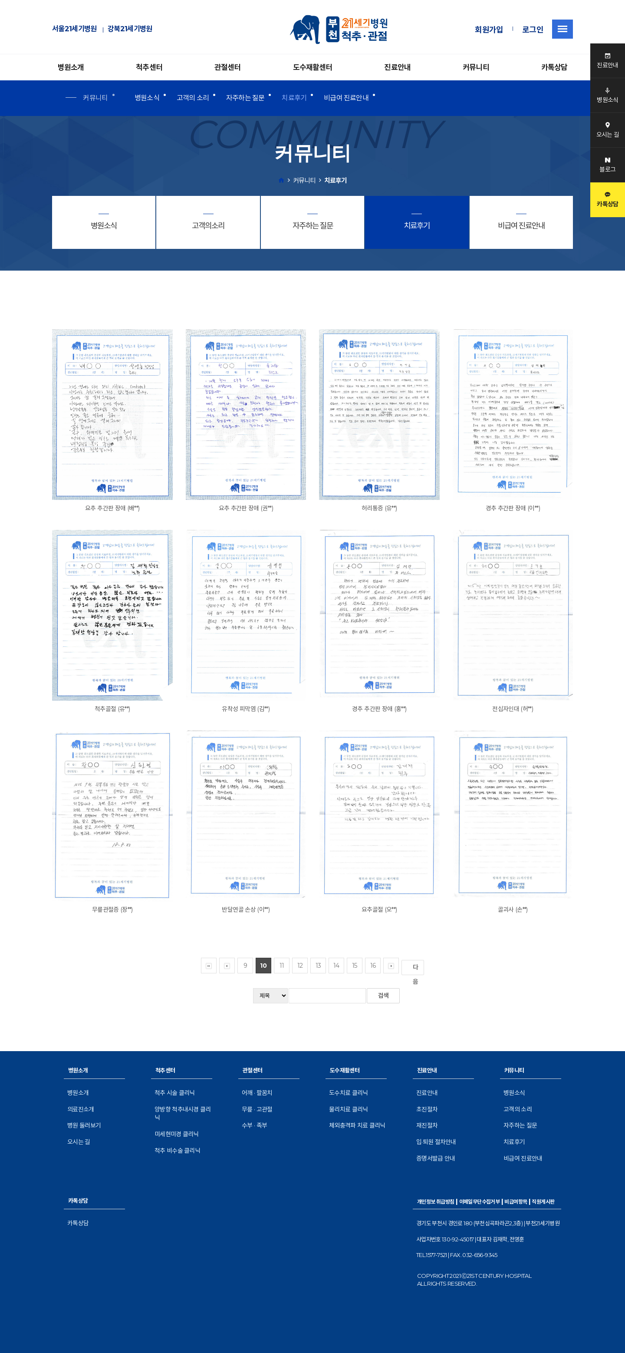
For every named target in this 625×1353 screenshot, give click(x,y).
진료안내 (397, 67)
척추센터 (149, 67)
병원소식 (147, 98)
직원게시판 (543, 1201)
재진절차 (427, 1125)
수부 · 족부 (254, 1125)
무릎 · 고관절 (257, 1109)
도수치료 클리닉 (348, 1093)
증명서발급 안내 (435, 1158)
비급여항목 (515, 1201)
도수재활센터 (312, 67)
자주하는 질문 (245, 98)
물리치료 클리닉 (348, 1109)
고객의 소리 (193, 98)
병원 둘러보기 (84, 1125)
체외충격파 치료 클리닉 (357, 1125)
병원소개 (71, 67)
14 (336, 965)
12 (300, 965)
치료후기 (294, 98)
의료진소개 (80, 1109)
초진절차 (427, 1109)
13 (318, 965)
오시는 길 (78, 1142)
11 (282, 965)
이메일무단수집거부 (479, 1201)
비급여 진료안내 (346, 98)
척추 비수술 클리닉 (177, 1151)
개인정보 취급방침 (435, 1201)
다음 (417, 969)
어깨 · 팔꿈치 (257, 1093)
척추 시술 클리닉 (175, 1093)
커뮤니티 (476, 67)
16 (373, 965)
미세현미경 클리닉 (177, 1134)
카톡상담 (554, 67)
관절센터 (227, 67)
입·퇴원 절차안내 (436, 1142)
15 (354, 965)
